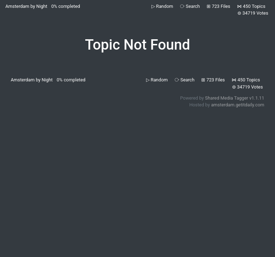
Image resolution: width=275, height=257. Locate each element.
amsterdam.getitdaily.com (237, 104)
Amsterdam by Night (26, 6)
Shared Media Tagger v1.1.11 (234, 98)
